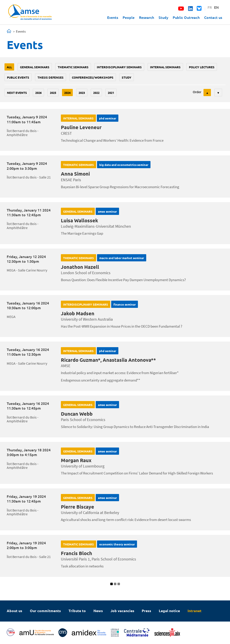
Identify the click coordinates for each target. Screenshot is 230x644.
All (9, 67)
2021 (111, 93)
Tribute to (77, 610)
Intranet (194, 610)
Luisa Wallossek (79, 220)
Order (197, 92)
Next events (17, 93)
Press (146, 610)
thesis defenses (51, 77)
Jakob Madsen (77, 313)
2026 (38, 93)
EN (216, 7)
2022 (96, 93)
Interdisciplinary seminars (119, 67)
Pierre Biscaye (77, 507)
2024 (67, 93)
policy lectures (202, 67)
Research (146, 17)
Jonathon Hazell (80, 267)
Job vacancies (122, 610)
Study (163, 17)
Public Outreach (186, 17)
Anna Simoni (75, 174)
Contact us (213, 17)
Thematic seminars (73, 67)
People (129, 17)
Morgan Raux (76, 460)
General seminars (34, 67)
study (126, 77)
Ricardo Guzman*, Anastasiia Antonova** (108, 360)
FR (210, 7)
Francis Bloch (76, 553)
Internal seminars (165, 67)
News (98, 610)
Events (112, 17)
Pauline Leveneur (81, 127)
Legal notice (169, 610)
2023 (82, 93)
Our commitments (45, 610)
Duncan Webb (77, 414)
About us (14, 610)
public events (18, 77)
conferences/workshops (92, 77)
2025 (53, 93)
